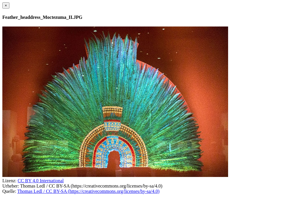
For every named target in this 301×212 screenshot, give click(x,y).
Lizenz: (9, 180)
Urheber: (10, 185)
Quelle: (9, 191)
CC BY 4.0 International (41, 180)
